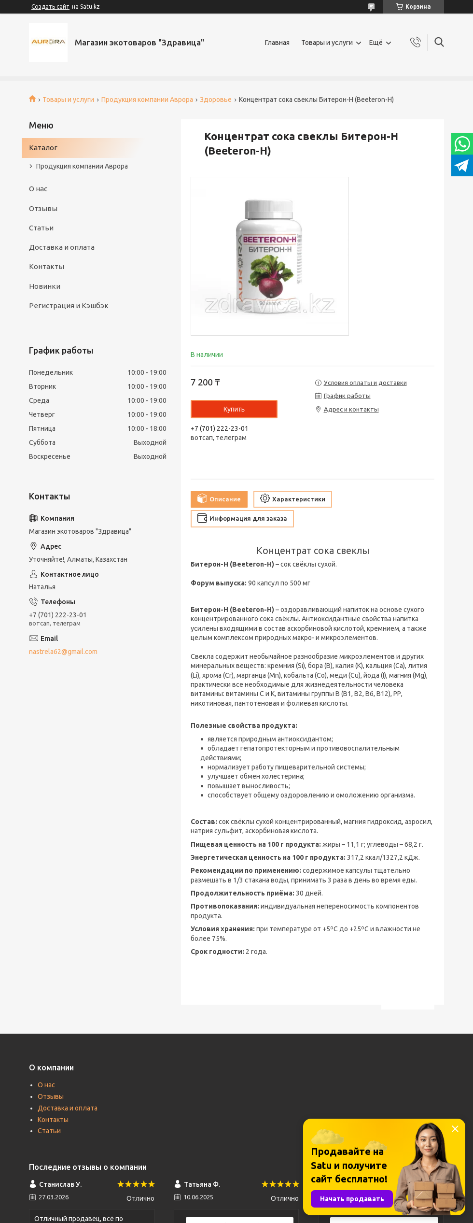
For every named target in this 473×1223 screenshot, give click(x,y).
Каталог (43, 147)
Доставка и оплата (62, 247)
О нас (38, 189)
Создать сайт (50, 6)
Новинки (44, 286)
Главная (277, 42)
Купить (234, 409)
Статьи (41, 228)
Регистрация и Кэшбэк (69, 305)
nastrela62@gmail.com (63, 651)
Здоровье (216, 99)
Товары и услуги (327, 42)
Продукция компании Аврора (147, 99)
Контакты (46, 266)
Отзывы (43, 208)
